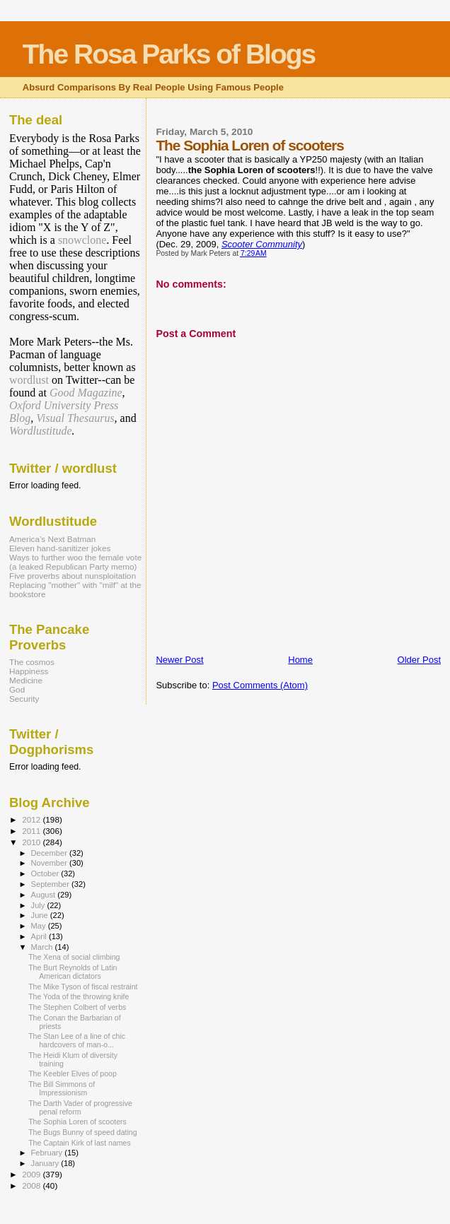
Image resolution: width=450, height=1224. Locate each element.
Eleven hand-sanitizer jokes (59, 548)
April (40, 936)
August (44, 894)
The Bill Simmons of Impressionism (61, 1088)
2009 (32, 1174)
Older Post (419, 659)
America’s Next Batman (52, 538)
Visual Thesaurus (75, 418)
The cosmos (31, 661)
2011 (32, 830)
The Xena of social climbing (74, 957)
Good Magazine (86, 393)
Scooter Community (261, 244)
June (40, 915)
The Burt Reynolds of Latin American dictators (72, 971)
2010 (32, 842)
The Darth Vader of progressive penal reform (80, 1107)
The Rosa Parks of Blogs (169, 54)
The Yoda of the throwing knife (78, 996)
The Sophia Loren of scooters (77, 1121)
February (48, 1152)
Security (24, 698)
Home (300, 659)
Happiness (28, 671)
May (39, 926)
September (51, 884)
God (17, 689)
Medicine (25, 680)
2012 (32, 819)
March (43, 947)
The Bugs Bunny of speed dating (82, 1132)
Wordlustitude (40, 431)
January (46, 1163)
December (50, 853)
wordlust (29, 380)
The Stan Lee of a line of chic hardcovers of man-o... (76, 1040)
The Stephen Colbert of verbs (77, 1007)
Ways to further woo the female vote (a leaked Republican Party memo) (75, 562)
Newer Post (179, 659)
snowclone (82, 240)
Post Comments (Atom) (260, 685)
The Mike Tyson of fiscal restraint (82, 986)
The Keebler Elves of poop (72, 1073)
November (50, 863)
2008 (32, 1185)
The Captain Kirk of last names (79, 1142)
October (46, 873)
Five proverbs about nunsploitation (72, 575)
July (39, 905)
